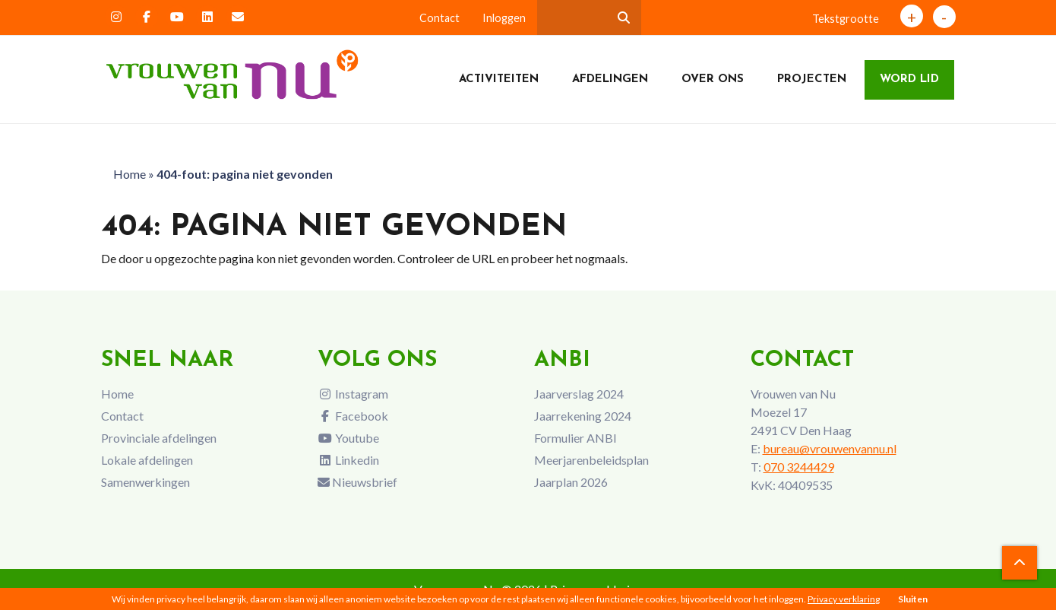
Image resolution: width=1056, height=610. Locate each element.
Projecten (811, 79)
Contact (439, 17)
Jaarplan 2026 (571, 482)
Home (129, 174)
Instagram (353, 393)
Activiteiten (499, 79)
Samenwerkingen (145, 482)
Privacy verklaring (844, 599)
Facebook (353, 415)
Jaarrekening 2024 (582, 415)
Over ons (712, 79)
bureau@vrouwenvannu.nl (829, 448)
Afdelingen (610, 79)
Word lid (909, 79)
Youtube (348, 437)
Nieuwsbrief (357, 482)
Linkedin (348, 460)
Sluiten (913, 599)
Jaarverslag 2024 (579, 393)
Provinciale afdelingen (159, 437)
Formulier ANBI (575, 437)
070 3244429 (799, 466)
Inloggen (504, 17)
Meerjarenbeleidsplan (591, 460)
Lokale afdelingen (147, 460)
